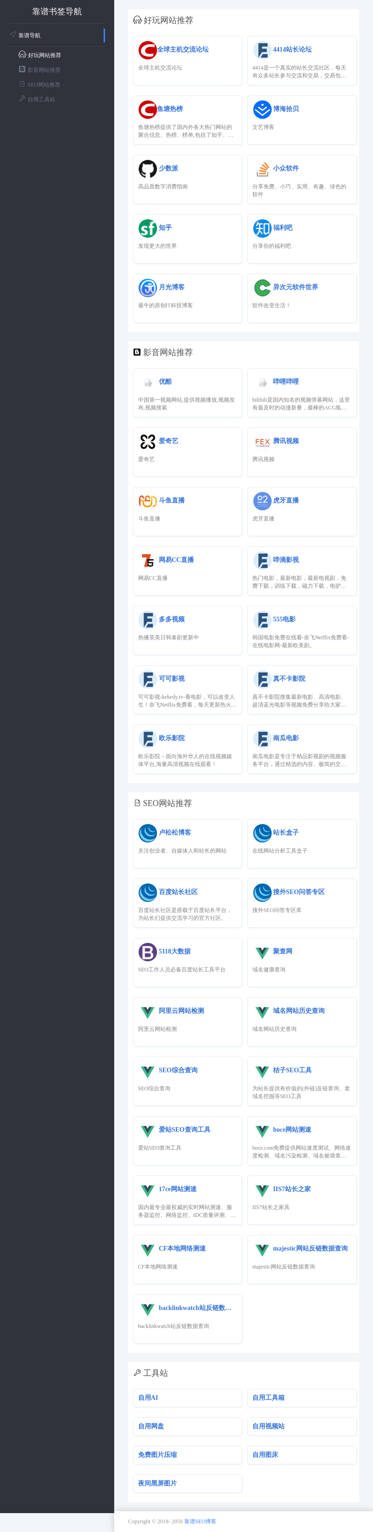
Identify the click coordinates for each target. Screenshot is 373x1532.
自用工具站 (36, 99)
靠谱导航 (25, 35)
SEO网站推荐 (39, 84)
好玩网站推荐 (39, 54)
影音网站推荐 (39, 69)
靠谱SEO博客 (200, 1521)
